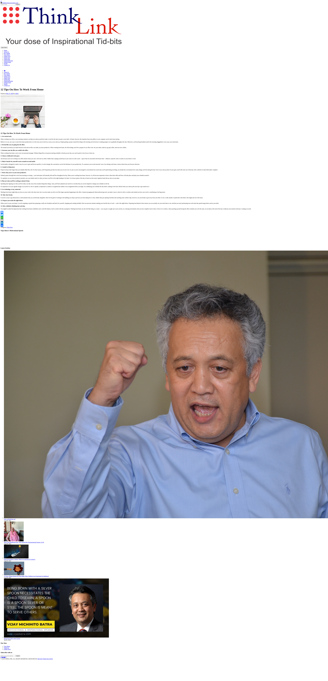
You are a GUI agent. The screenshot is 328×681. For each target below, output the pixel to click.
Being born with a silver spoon (12, 638)
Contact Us (7, 65)
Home (5, 50)
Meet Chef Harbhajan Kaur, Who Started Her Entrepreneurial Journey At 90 (24, 542)
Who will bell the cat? (9, 519)
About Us (6, 52)
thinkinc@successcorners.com (10, 3)
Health (5, 63)
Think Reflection (8, 60)
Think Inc (6, 648)
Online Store (7, 649)
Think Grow (7, 56)
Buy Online (7, 53)
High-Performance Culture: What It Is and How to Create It (19, 559)
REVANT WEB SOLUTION (45, 659)
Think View (7, 57)
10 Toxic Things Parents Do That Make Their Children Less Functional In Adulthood (26, 576)
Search (18, 4)
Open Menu (4, 47)
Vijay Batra (7, 55)
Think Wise (7, 59)
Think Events (7, 62)
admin (16, 93)
